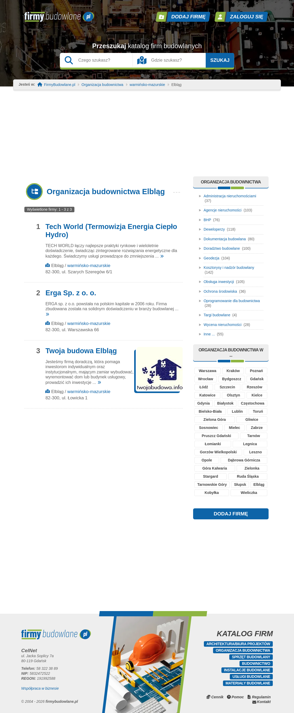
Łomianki (213, 444)
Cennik (217, 697)
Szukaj (220, 60)
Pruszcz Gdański (216, 436)
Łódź (203, 387)
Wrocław (205, 379)
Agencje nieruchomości (223, 210)
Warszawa (207, 371)
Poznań (256, 371)
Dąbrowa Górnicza (244, 460)
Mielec (234, 428)
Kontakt (264, 702)
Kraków (233, 371)
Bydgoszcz (231, 379)
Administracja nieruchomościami (230, 196)
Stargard (210, 476)
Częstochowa (252, 403)
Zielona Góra (214, 419)
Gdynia (203, 403)
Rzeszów (254, 387)
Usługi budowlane (251, 676)
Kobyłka (212, 493)
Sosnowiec (208, 428)
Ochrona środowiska (220, 291)
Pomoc (238, 697)
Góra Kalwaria (214, 468)
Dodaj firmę (188, 16)
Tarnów (253, 436)
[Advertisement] (147, 137)
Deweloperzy (214, 229)
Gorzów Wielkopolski (218, 452)
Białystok (225, 403)
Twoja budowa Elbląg (81, 351)
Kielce (257, 395)
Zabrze (257, 428)
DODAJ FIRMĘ (231, 513)
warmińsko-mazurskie (147, 85)
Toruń (258, 411)
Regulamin (261, 697)
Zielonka (251, 468)
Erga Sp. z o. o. (70, 293)
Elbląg (258, 484)
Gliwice (252, 419)
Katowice (207, 395)
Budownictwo (256, 663)
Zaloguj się (247, 16)
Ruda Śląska (248, 476)
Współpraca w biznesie (40, 688)
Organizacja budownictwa (102, 85)
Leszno (255, 452)
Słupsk (240, 484)
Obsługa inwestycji (219, 282)
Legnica (250, 444)
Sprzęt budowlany (251, 657)
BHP (207, 220)
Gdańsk (257, 379)
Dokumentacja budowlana (225, 239)
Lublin (237, 411)
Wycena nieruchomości (223, 325)
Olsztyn (233, 395)
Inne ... (209, 334)
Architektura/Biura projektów (238, 644)
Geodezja (211, 258)
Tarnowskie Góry (212, 484)
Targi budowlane (217, 315)
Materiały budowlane (248, 683)
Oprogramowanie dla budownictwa (232, 301)
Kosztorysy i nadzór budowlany (229, 267)
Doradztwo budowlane (222, 248)
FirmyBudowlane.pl (59, 85)
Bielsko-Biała (210, 411)
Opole (207, 460)
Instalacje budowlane (247, 670)
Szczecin (227, 387)
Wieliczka (249, 493)
